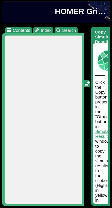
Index (43, 30)
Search (66, 30)
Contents (18, 30)
